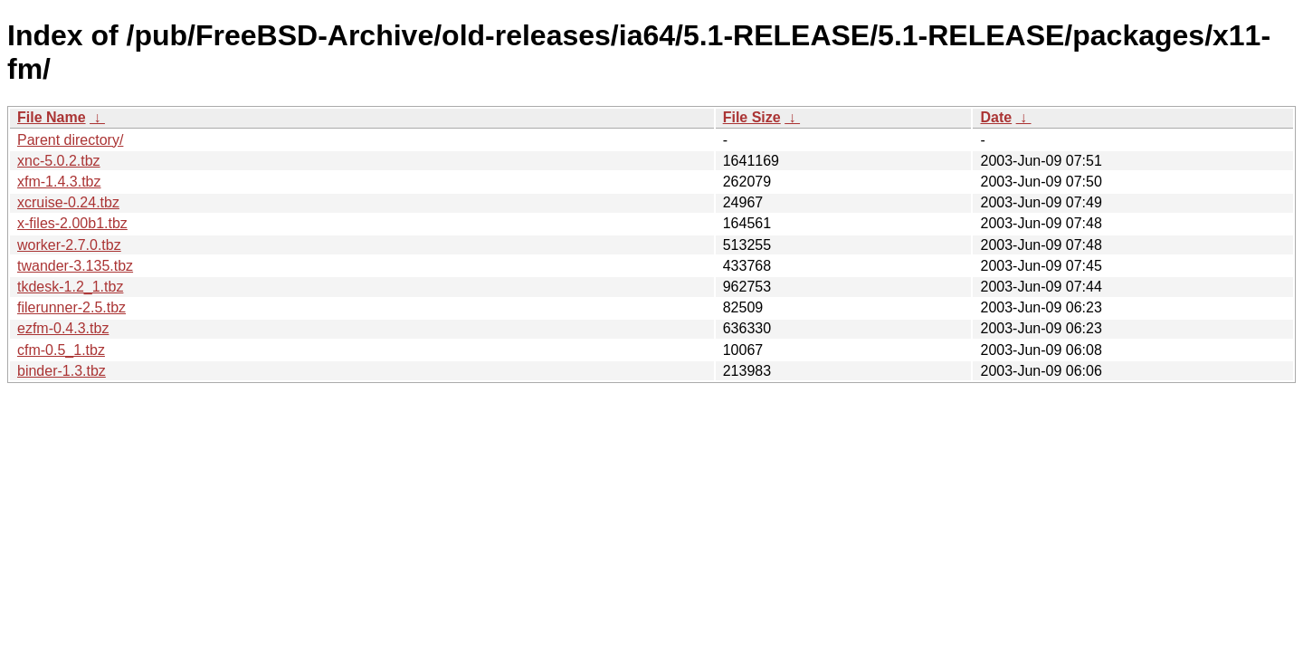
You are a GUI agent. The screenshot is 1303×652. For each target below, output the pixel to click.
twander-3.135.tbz (75, 265)
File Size (752, 117)
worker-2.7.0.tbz (69, 245)
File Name (51, 117)
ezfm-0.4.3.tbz (63, 328)
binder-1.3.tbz (61, 371)
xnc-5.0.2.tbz (58, 160)
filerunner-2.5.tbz (71, 307)
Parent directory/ (70, 140)
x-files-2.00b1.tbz (72, 223)
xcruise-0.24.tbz (68, 202)
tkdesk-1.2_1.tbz (70, 286)
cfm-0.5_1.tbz (61, 350)
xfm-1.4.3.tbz (58, 181)
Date (996, 117)
